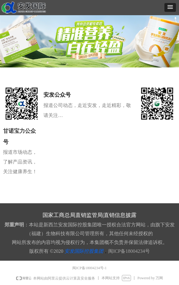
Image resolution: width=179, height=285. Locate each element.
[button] (170, 7)
